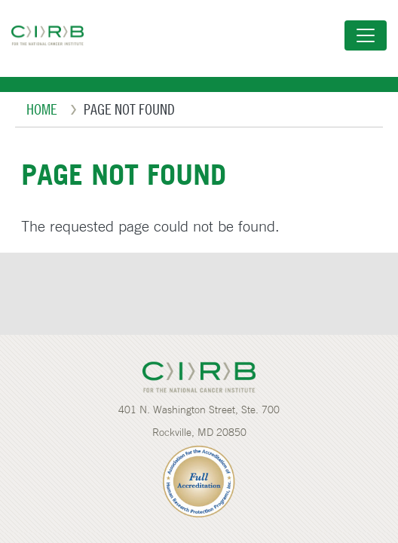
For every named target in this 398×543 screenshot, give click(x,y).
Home (41, 109)
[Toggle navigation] (365, 35)
